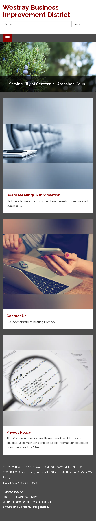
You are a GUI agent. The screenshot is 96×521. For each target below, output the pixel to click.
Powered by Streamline (20, 507)
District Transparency (20, 497)
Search (78, 24)
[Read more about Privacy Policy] (48, 395)
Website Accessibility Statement (27, 502)
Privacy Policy (13, 491)
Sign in (44, 507)
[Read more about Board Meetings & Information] (48, 155)
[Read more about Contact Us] (48, 274)
